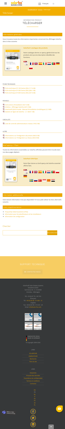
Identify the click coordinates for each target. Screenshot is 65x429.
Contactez (33, 384)
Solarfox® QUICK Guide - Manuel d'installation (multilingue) (28, 109)
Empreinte (33, 373)
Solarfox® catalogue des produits (35, 48)
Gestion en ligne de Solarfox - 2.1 (19, 112)
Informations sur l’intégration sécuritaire (22, 136)
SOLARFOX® (33, 353)
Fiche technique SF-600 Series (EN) (20, 93)
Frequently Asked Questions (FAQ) (16, 212)
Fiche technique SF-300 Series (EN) (20, 90)
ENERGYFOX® (33, 356)
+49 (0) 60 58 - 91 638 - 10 (34, 301)
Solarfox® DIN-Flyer (30, 159)
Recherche (33, 359)
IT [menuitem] (34, 396)
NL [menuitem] (35, 394)
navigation (5, 3)
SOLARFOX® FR (32, 9)
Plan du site (33, 362)
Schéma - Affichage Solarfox (18, 107)
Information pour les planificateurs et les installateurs (23, 214)
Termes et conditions (33, 381)
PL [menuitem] (34, 405)
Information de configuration (14, 216)
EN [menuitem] (35, 390)
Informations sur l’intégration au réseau (22, 138)
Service (40, 9)
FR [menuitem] (35, 392)
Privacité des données (33, 376)
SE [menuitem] (34, 403)
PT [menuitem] (35, 401)
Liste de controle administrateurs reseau (22, 124)
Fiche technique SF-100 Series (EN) (20, 88)
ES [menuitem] (34, 399)
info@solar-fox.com (35, 307)
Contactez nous (33, 272)
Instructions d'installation (17, 105)
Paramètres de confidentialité (33, 378)
